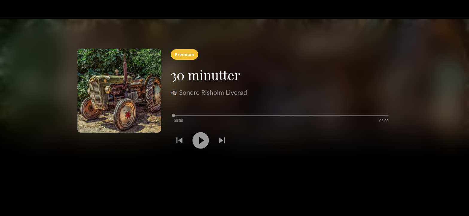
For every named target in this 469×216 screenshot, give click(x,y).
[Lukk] (12, 9)
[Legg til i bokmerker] (384, 141)
